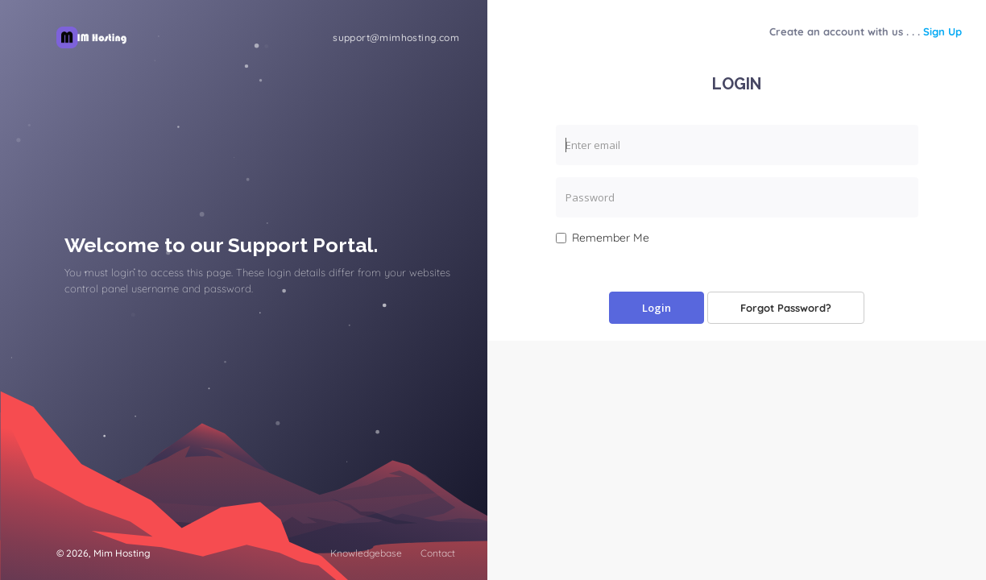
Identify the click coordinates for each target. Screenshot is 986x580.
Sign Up (942, 31)
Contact (437, 553)
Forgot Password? (785, 307)
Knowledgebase (366, 553)
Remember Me (602, 237)
